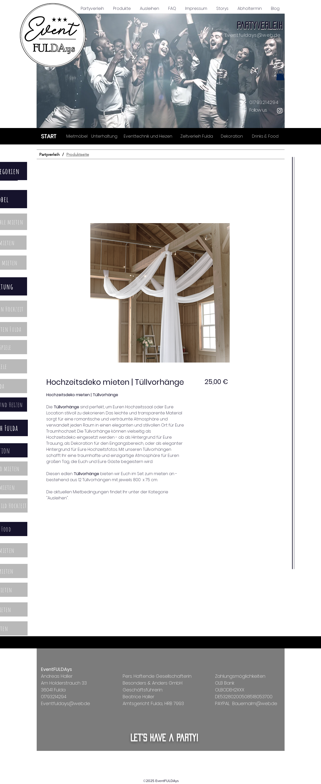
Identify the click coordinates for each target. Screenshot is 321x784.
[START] (49, 136)
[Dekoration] (232, 136)
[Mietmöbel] (77, 136)
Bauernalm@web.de (254, 703)
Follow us (258, 110)
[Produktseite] (78, 154)
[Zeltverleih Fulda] (196, 136)
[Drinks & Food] (265, 136)
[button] (161, 71)
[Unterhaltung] (104, 136)
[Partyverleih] (49, 154)
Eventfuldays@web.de (253, 35)
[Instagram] (279, 110)
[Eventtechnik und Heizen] (148, 136)
